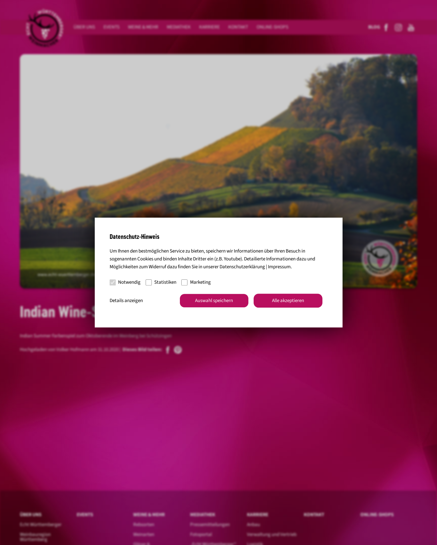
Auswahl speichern (214, 300)
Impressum (279, 266)
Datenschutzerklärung (242, 266)
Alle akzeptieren (288, 300)
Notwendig (125, 282)
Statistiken (160, 282)
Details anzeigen (126, 300)
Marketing (196, 282)
